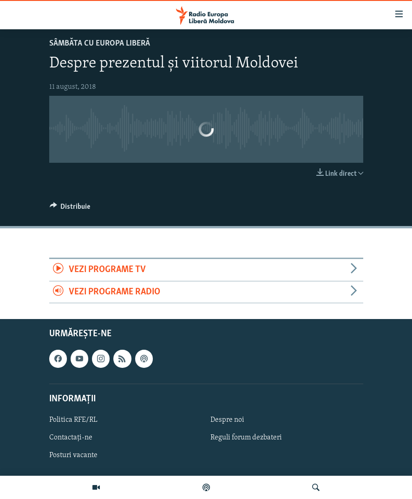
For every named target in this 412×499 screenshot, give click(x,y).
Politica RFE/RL (73, 420)
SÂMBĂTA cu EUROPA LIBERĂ (99, 43)
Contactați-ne (70, 437)
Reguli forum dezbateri (246, 437)
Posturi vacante (73, 455)
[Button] (70, 209)
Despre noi (227, 420)
